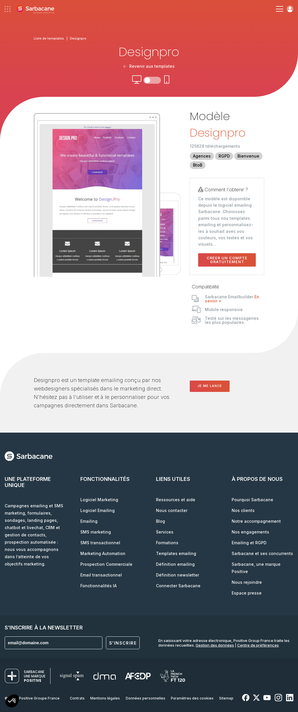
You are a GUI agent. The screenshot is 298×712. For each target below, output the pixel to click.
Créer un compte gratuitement (227, 260)
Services (164, 531)
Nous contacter (171, 510)
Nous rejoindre (247, 582)
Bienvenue (248, 156)
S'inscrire (122, 642)
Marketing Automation (102, 553)
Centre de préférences (258, 645)
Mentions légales (105, 698)
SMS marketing (95, 531)
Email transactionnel (101, 574)
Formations (167, 542)
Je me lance (209, 386)
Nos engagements (250, 531)
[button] (12, 701)
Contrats (77, 698)
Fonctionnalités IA (98, 585)
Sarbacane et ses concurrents (262, 553)
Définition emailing (175, 564)
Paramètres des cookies (192, 698)
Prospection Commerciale (106, 564)
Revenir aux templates (149, 66)
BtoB (197, 165)
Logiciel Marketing (99, 499)
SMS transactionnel (100, 542)
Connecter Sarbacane (178, 585)
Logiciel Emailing (97, 510)
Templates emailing (176, 553)
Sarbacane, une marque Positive (256, 568)
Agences (202, 156)
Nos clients (243, 510)
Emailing (88, 521)
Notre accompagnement (256, 521)
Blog (160, 521)
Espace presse (247, 592)
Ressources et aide (175, 499)
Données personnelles (145, 698)
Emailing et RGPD (249, 542)
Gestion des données (215, 645)
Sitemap (226, 698)
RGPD (224, 156)
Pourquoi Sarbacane (252, 499)
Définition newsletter (177, 574)
